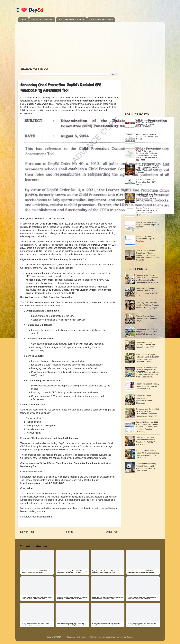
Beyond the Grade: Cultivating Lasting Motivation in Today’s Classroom (144, 399)
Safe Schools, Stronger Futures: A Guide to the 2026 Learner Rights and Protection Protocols (147, 358)
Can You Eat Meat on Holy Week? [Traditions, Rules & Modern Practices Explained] (147, 168)
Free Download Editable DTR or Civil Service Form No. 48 (147, 136)
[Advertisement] (69, 43)
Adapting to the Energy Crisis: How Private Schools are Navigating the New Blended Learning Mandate (147, 278)
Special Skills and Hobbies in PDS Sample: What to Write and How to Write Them (147, 211)
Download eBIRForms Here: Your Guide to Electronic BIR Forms (145, 122)
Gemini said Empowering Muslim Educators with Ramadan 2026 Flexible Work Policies (146, 467)
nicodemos (110, 637)
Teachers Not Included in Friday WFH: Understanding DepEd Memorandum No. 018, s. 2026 (147, 454)
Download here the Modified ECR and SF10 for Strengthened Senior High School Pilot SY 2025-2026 (147, 412)
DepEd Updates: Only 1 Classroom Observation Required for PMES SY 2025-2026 (145, 441)
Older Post (112, 531)
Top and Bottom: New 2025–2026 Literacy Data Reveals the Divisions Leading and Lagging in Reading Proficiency (147, 427)
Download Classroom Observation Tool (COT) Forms (146, 182)
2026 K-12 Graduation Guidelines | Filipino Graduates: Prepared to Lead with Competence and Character (147, 255)
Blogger (129, 637)
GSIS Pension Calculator (101, 19)
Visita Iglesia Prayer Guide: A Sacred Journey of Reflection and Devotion (147, 196)
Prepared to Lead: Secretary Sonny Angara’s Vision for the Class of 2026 (147, 386)
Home (23, 19)
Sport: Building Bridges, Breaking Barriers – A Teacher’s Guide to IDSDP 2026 (147, 292)
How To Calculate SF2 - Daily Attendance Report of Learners (147, 224)
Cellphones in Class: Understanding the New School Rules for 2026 (145, 344)
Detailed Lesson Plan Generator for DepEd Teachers (145, 238)
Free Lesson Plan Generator (71, 19)
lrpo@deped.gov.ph (30, 483)
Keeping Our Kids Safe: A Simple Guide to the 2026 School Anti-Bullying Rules (147, 331)
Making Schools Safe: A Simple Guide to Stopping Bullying (146, 318)
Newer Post (27, 531)
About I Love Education (42, 19)
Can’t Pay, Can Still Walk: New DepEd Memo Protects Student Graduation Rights (147, 305)
